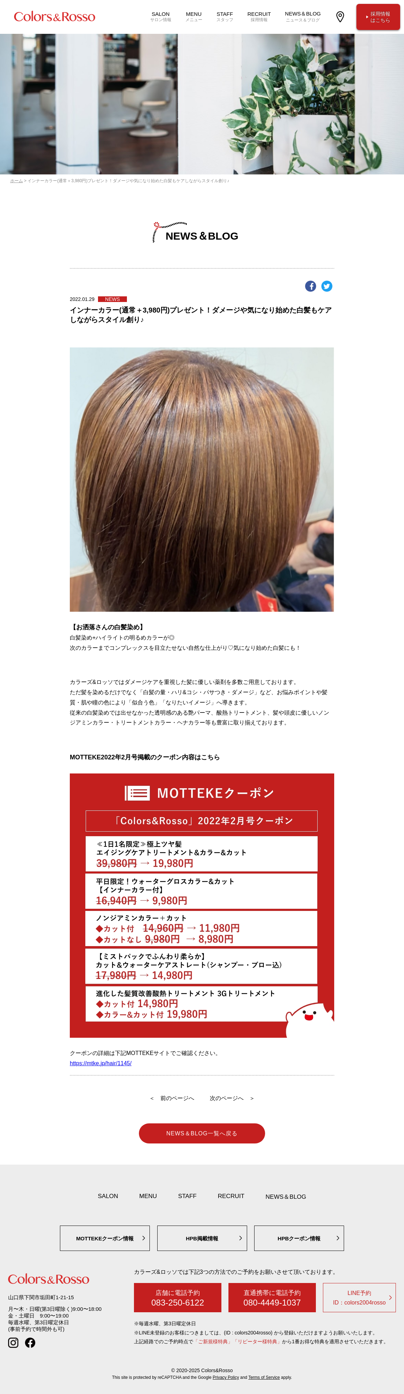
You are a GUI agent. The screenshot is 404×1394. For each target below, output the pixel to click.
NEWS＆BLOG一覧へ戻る (202, 1133)
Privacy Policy (226, 1377)
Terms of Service (264, 1377)
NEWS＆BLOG (285, 1196)
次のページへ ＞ (232, 1098)
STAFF (187, 1196)
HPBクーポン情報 (299, 1238)
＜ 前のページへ (171, 1098)
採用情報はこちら (380, 17)
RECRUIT (231, 1196)
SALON (108, 1196)
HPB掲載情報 (202, 1238)
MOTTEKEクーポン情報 (105, 1238)
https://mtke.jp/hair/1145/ (100, 1063)
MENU (148, 1196)
